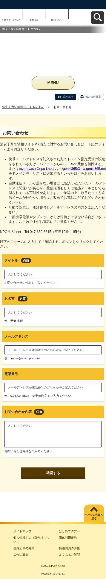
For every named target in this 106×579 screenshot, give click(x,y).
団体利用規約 (68, 537)
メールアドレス (16, 336)
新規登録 (34, 20)
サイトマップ (22, 531)
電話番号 (11, 374)
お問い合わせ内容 (24, 412)
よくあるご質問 (69, 554)
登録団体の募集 (23, 548)
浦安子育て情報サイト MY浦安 (23, 107)
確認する (53, 473)
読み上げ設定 (93, 96)
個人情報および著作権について (31, 540)
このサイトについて (11, 20)
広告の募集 (20, 554)
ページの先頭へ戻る (94, 516)
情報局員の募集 (69, 548)
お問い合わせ (57, 20)
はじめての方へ (69, 531)
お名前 (16, 298)
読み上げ (68, 96)
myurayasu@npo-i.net (36, 169)
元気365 (60, 574)
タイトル (17, 260)
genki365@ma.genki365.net (84, 169)
